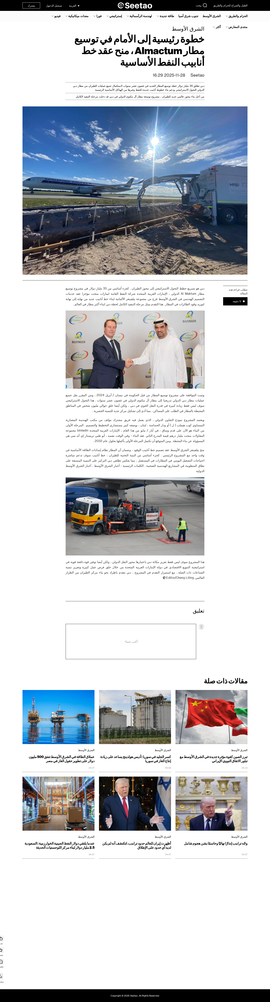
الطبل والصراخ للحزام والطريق (230, 5)
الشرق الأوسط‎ (211, 16)
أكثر (218, 27)
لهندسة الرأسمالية (141, 16)
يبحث (201, 5)
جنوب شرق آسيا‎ (188, 16)
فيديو (57, 16)
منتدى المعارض (238, 27)
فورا (99, 16)
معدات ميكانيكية (78, 16)
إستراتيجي (115, 16)
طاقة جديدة (167, 16)
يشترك (31, 5)
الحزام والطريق (238, 16)
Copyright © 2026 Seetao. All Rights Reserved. (135, 995)
